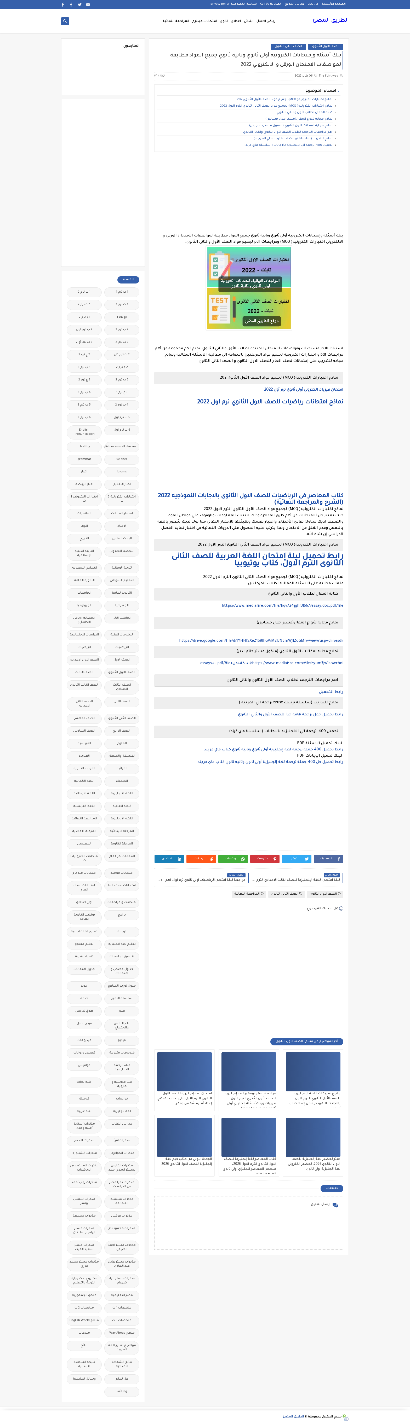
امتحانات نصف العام (84, 888)
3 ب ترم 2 (122, 380)
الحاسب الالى (122, 618)
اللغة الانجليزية (122, 794)
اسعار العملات (122, 514)
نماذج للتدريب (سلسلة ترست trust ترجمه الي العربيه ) (293, 139)
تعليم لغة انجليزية (122, 944)
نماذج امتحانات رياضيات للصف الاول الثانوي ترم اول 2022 (270, 403)
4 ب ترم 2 (121, 405)
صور (122, 1011)
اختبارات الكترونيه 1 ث (84, 499)
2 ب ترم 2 (122, 330)
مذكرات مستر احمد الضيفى (122, 1247)
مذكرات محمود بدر (122, 1228)
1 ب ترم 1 (122, 292)
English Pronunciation (84, 432)
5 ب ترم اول (122, 417)
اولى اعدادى (84, 902)
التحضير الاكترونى (122, 551)
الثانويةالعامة (122, 593)
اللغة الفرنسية (84, 806)
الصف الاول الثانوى (325, 46)
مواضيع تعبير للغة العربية (122, 1348)
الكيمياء (122, 781)
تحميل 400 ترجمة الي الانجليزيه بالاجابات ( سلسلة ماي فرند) (288, 145)
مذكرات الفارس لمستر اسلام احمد (122, 1168)
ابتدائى (248, 21)
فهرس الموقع (295, 4)
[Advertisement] (248, 192)
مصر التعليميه (122, 1295)
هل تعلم (122, 1379)
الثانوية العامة (84, 580)
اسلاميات (84, 514)
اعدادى (236, 21)
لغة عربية (84, 1111)
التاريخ (84, 539)
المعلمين (84, 844)
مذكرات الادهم (84, 1141)
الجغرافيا (122, 605)
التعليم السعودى (84, 568)
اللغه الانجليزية (122, 819)
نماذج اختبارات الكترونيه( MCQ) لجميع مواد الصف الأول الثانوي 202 (285, 99)
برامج (122, 915)
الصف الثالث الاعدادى (122, 687)
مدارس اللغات (122, 1124)
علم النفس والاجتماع (122, 1026)
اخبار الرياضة (84, 484)
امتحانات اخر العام (122, 856)
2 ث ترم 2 (122, 342)
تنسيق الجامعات (122, 957)
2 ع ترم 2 (122, 367)
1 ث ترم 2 (84, 304)
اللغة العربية (122, 806)
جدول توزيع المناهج (122, 986)
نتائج (84, 1345)
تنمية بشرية (84, 957)
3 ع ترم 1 (122, 392)
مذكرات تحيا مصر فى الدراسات (121, 1185)
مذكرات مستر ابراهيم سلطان (84, 1231)
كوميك (84, 1099)
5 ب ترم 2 (84, 405)
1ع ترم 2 (84, 317)
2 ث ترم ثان (122, 355)
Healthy (84, 447)
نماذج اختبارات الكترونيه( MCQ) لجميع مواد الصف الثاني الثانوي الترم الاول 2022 (276, 106)
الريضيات (84, 647)
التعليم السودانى (122, 580)
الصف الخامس (84, 718)
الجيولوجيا (84, 605)
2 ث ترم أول (84, 342)
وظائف (122, 1391)
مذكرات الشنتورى (84, 1153)
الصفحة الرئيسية (334, 4)
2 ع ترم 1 (84, 355)
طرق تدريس (84, 1011)
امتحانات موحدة (121, 873)
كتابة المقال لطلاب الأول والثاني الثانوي (304, 112)
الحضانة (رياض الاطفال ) (84, 620)
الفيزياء (84, 756)
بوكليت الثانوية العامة (84, 917)
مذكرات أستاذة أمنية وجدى (84, 1126)
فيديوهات (84, 1040)
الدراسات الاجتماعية (84, 635)
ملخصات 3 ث (122, 1320)
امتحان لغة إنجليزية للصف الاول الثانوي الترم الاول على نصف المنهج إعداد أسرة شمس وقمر (184, 1098)
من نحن (313, 4)
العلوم (122, 743)
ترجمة (121, 932)
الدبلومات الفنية (122, 635)
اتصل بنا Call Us (271, 4)
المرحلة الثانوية (122, 844)
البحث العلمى (122, 539)
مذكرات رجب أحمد (84, 1182)
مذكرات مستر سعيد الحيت (84, 1247)
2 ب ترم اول (84, 330)
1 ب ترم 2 (84, 292)
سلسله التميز (122, 998)
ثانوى (224, 21)
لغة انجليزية (122, 1111)
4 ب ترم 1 (84, 392)
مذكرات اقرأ (122, 1141)
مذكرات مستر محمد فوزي (84, 1264)
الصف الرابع (121, 731)
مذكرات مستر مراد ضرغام (122, 1281)
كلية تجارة (84, 1082)
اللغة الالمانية (84, 781)
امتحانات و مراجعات (121, 902)
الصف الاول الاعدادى (84, 660)
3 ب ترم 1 (84, 367)
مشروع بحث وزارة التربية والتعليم (84, 1281)
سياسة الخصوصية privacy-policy (233, 4)
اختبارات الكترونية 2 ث (122, 499)
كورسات (122, 1099)
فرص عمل (84, 1024)
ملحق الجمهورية (84, 1295)
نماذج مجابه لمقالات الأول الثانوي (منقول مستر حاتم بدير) (291, 126)
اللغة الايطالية (84, 794)
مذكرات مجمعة (84, 1216)
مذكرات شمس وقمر (84, 1201)
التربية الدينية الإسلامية (84, 553)
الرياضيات (122, 647)
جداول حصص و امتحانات (122, 971)
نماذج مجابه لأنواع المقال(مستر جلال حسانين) (299, 119)
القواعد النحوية (84, 769)
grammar (84, 459)
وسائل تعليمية (84, 1379)
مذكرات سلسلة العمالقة (122, 1201)
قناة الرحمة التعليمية (122, 1068)
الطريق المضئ (330, 21)
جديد (84, 986)
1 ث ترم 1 (122, 304)
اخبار (84, 472)
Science (122, 459)
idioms (122, 472)
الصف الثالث (84, 672)
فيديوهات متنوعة (122, 1053)
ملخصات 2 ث (84, 1308)
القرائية (122, 769)
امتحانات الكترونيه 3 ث (84, 858)
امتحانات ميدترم (204, 21)
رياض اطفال (266, 21)
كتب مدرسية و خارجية (122, 1084)
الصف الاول (121, 660)
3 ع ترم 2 (84, 380)
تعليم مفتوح (84, 944)
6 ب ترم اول (122, 430)
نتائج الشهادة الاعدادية (122, 1364)
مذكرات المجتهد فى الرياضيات (84, 1168)
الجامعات (84, 593)
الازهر (84, 526)
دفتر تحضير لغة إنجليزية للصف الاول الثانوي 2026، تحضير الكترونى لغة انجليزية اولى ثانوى (314, 1164)
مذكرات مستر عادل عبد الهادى (122, 1264)
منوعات (84, 1333)
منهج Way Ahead (122, 1333)
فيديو (122, 1040)
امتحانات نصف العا (122, 886)
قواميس (84, 1065)
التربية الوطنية (122, 568)
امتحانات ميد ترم (84, 873)
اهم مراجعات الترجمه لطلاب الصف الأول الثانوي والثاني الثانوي (287, 132)
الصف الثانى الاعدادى (84, 704)
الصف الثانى (121, 702)
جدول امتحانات (84, 969)
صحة (84, 998)
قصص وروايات (84, 1053)
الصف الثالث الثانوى (84, 685)
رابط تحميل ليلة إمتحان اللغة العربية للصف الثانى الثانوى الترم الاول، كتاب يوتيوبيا (257, 560)
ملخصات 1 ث (122, 1308)
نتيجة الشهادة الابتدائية (84, 1364)
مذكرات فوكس (122, 1216)
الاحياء (122, 526)
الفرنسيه (84, 743)
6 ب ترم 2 (84, 417)
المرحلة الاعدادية (84, 831)
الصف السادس (84, 731)
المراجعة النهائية (176, 21)
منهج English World (84, 1320)
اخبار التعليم (122, 484)
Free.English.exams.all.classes (120, 447)
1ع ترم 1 (122, 317)
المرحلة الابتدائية (122, 831)
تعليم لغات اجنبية (84, 932)
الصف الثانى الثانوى (288, 46)
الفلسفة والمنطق (122, 756)
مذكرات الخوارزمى (122, 1153)
